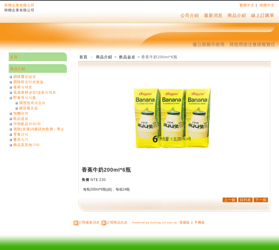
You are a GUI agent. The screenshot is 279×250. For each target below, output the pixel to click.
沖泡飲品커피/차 (27, 124)
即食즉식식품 (24, 98)
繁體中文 (247, 5)
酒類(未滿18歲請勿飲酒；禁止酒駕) (39, 129)
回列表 (245, 200)
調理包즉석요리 (32, 103)
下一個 (261, 200)
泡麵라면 (20, 113)
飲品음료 (128, 57)
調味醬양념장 (24, 77)
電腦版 (184, 222)
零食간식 (20, 134)
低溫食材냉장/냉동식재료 (34, 92)
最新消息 (213, 15)
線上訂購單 (262, 15)
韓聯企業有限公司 (19, 5)
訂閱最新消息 (89, 222)
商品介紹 (237, 15)
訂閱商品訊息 (117, 222)
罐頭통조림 (28, 108)
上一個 (229, 200)
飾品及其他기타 (26, 145)
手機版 (199, 222)
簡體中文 (267, 5)
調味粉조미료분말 (28, 82)
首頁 (83, 57)
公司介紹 (189, 15)
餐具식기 (20, 140)
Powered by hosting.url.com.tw (154, 222)
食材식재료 (22, 87)
